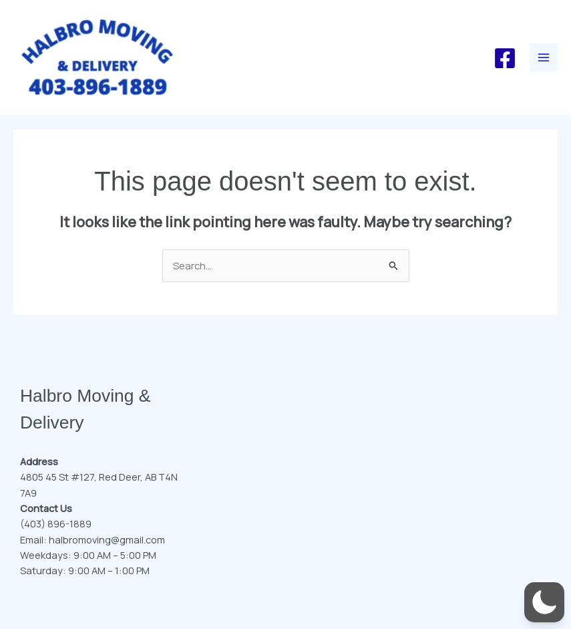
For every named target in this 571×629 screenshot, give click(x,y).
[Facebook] (505, 58)
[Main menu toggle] (544, 57)
